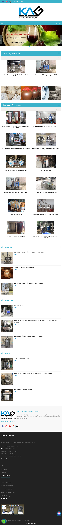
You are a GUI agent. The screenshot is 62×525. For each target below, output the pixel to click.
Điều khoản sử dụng (6, 482)
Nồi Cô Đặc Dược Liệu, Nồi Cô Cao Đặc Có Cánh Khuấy (29, 252)
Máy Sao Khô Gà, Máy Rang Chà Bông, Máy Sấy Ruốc (16, 148)
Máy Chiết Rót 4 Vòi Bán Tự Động (23, 389)
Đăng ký (21, 1)
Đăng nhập (15, 1)
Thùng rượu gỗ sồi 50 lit (16, 214)
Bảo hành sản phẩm (6, 496)
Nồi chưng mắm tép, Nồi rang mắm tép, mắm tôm (46, 126)
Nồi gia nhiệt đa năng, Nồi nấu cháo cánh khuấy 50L (28, 283)
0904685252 (14, 446)
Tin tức (3, 472)
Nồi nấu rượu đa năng (45, 170)
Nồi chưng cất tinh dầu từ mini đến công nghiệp (45, 214)
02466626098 (6, 446)
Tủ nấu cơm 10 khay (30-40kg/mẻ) (16, 236)
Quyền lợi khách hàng (7, 485)
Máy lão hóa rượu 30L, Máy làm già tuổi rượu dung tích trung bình (33, 373)
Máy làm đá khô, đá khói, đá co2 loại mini (46, 192)
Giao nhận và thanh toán (8, 492)
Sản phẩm (4, 469)
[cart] (60, 23)
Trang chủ (4, 466)
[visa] (31, 523)
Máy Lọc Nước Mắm (19, 305)
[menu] (2, 23)
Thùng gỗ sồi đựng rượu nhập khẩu (24, 267)
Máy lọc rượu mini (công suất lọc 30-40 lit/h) (46, 75)
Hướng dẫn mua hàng (7, 489)
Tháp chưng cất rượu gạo (21, 358)
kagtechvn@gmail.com (9, 448)
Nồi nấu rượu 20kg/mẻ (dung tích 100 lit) (16, 170)
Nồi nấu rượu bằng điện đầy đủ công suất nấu (16, 75)
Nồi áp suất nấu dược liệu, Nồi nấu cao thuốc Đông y (29, 336)
